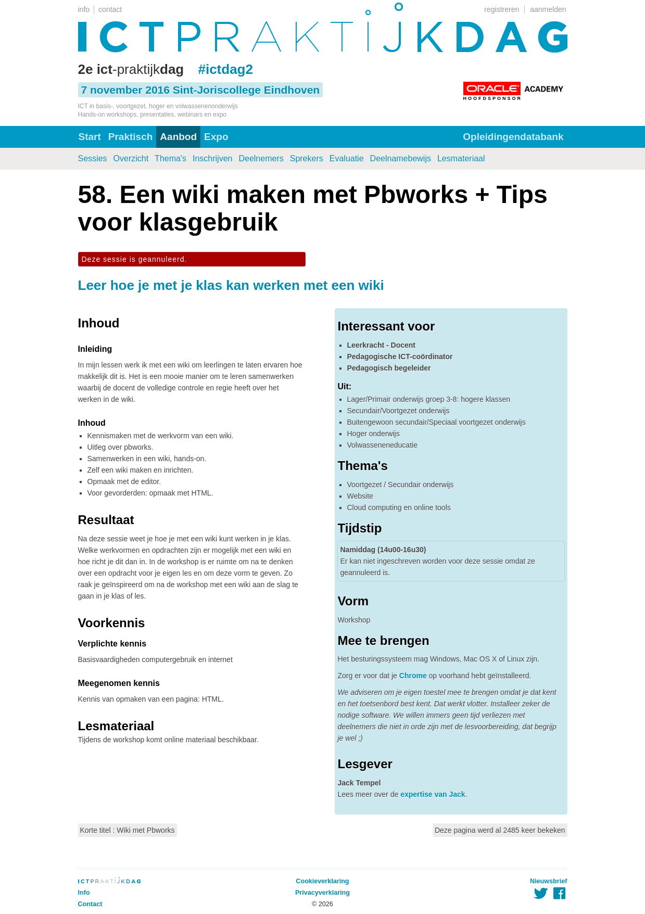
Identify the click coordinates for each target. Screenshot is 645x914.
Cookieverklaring (322, 881)
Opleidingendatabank (513, 136)
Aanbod (178, 136)
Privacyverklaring (322, 892)
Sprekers (306, 158)
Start (90, 136)
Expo (216, 136)
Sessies (92, 158)
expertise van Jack (432, 794)
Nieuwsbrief (548, 881)
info (84, 9)
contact (110, 9)
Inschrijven (212, 158)
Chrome (413, 675)
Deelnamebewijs (400, 158)
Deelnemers (260, 158)
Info (84, 892)
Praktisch (130, 136)
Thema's (170, 158)
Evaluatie (347, 158)
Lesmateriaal (461, 158)
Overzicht (131, 158)
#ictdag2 (225, 69)
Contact (90, 904)
